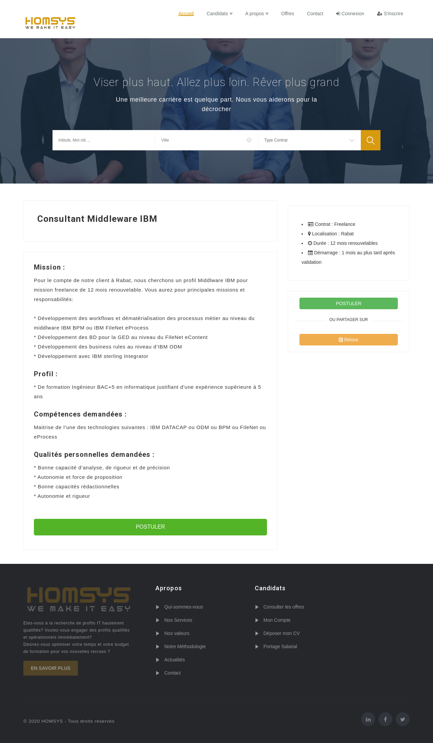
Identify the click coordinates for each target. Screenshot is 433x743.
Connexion (350, 13)
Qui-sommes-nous (183, 607)
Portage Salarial (280, 646)
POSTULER (150, 527)
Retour (348, 339)
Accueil (186, 13)
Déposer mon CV (282, 633)
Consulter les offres (284, 607)
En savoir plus (50, 668)
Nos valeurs (176, 633)
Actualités (174, 659)
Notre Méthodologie (185, 646)
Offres (287, 13)
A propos (256, 13)
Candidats (219, 13)
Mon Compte (277, 620)
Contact (315, 13)
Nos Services (178, 620)
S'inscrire (390, 13)
